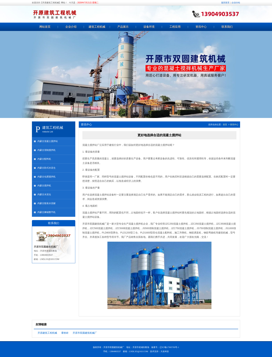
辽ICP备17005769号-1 (169, 347)
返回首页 (225, 2)
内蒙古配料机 (44, 159)
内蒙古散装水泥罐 (46, 203)
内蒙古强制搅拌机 (46, 150)
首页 (225, 124)
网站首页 (44, 26)
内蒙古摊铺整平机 (46, 212)
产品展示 (123, 26)
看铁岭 (65, 332)
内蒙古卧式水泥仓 (46, 167)
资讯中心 (201, 26)
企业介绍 (70, 26)
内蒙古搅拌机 (44, 185)
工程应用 (175, 26)
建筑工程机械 (97, 26)
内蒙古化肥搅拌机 (46, 176)
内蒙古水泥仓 (44, 194)
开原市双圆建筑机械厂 (85, 332)
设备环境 (149, 26)
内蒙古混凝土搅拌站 (47, 141)
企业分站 (236, 2)
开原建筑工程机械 (47, 332)
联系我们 (227, 26)
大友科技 (164, 351)
